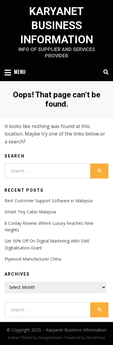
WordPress (95, 337)
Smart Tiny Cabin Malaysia (30, 212)
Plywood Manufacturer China (33, 259)
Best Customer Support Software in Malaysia (49, 200)
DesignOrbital (50, 337)
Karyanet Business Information (56, 25)
